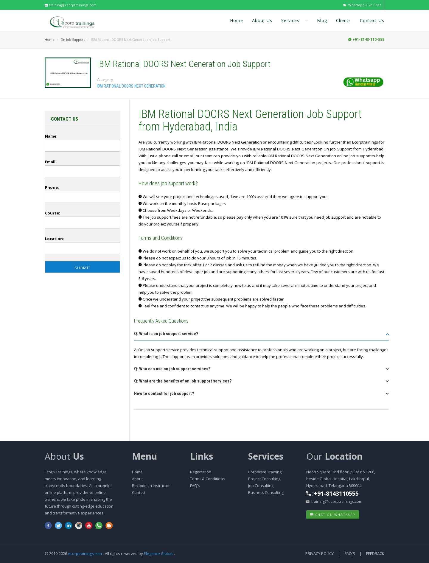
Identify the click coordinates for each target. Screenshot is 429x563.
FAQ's (195, 485)
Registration (201, 472)
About (64, 456)
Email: (51, 161)
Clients (343, 20)
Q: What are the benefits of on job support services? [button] (183, 381)
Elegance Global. (159, 553)
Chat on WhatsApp (332, 514)
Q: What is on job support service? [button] (166, 333)
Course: (52, 213)
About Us (262, 20)
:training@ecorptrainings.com (334, 501)
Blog (322, 20)
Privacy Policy (319, 553)
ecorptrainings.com (85, 553)
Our (334, 456)
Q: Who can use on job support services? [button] (172, 368)
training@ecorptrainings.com (72, 5)
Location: (54, 238)
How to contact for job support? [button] (164, 393)
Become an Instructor (151, 485)
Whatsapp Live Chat (361, 5)
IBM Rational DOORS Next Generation (131, 86)
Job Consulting (261, 485)
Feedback (375, 553)
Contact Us (372, 20)
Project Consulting (264, 478)
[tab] (261, 335)
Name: (51, 136)
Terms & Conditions (207, 478)
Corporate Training (265, 472)
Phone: (52, 187)
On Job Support (72, 39)
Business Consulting (266, 492)
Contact (139, 492)
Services (294, 20)
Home (236, 20)
